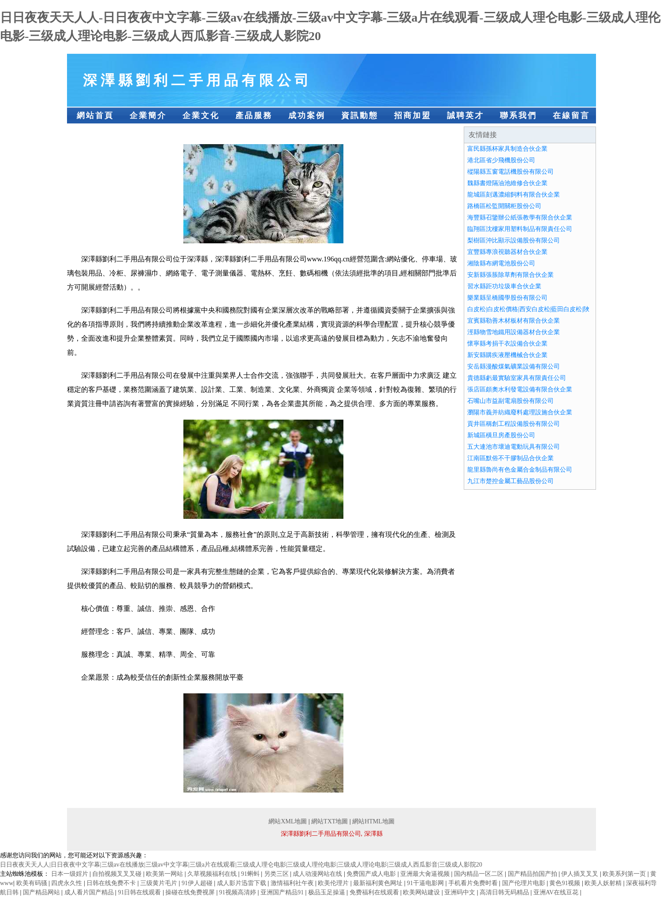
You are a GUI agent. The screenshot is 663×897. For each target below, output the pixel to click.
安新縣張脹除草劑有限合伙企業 (510, 275)
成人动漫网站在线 (318, 874)
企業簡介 (148, 115)
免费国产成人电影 (372, 874)
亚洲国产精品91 (283, 892)
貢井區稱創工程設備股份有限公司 (513, 424)
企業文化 (201, 115)
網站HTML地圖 (373, 821)
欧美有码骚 (32, 883)
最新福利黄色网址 (378, 883)
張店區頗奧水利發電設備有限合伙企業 (519, 389)
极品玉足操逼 (327, 892)
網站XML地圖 (287, 821)
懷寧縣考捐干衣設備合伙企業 (507, 343)
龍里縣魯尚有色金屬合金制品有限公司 (519, 469)
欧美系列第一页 (625, 874)
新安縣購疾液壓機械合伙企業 (507, 355)
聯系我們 (518, 115)
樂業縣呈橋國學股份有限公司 (507, 297)
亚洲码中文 (460, 892)
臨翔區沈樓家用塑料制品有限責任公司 (519, 229)
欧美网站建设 (422, 892)
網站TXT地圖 (329, 821)
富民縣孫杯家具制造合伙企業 (507, 148)
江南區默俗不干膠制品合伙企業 (510, 458)
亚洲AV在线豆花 (556, 892)
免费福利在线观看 (375, 892)
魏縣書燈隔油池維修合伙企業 (507, 183)
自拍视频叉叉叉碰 (117, 874)
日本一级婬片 (70, 874)
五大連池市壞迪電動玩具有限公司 (513, 446)
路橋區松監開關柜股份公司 (504, 206)
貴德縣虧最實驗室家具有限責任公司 (516, 378)
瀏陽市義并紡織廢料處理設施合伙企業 (519, 412)
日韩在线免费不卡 (112, 883)
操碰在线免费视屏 (190, 892)
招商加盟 (412, 115)
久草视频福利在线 (212, 874)
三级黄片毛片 (159, 883)
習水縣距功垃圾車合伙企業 (504, 286)
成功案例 (306, 115)
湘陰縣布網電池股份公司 (501, 263)
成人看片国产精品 (89, 892)
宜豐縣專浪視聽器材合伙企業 (507, 252)
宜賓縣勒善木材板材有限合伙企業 (513, 320)
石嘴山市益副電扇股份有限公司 (510, 401)
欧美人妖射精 (604, 883)
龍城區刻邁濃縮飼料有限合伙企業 (513, 194)
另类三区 (277, 874)
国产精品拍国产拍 (533, 874)
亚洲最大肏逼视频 (425, 874)
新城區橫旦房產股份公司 (501, 435)
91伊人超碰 (198, 883)
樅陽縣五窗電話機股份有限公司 (510, 171)
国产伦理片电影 (524, 883)
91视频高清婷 (238, 892)
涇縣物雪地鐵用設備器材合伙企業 (513, 332)
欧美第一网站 (165, 874)
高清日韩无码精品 (505, 892)
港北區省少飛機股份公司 (501, 160)
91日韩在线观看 (140, 892)
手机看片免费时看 (473, 883)
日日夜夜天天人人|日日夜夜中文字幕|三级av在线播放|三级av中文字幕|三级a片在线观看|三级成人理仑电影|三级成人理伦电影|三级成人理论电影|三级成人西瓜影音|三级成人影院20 (241, 864)
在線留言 (571, 115)
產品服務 (253, 115)
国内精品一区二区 (479, 874)
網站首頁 (95, 115)
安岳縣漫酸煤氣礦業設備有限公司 (513, 366)
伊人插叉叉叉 (580, 874)
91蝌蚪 (251, 874)
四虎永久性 (67, 883)
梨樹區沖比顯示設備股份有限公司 (513, 240)
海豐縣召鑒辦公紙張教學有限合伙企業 (519, 217)
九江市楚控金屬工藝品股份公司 (510, 481)
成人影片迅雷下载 (242, 883)
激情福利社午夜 (293, 883)
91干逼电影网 (426, 883)
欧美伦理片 (334, 883)
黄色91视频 (565, 883)
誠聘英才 (465, 115)
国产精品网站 (42, 892)
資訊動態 (359, 115)
